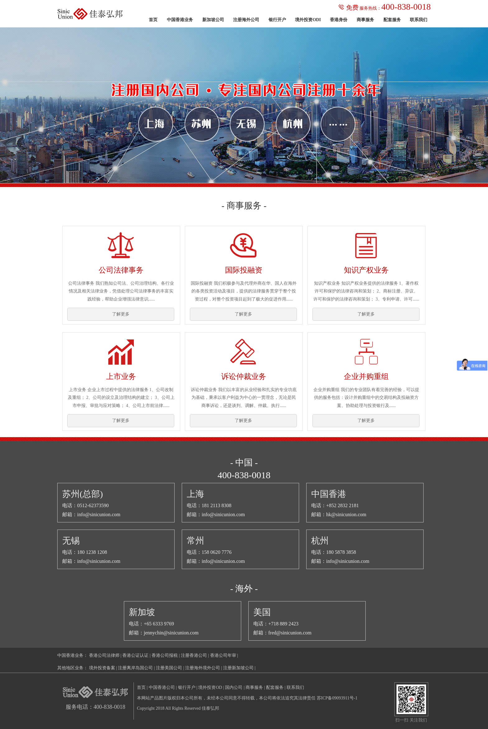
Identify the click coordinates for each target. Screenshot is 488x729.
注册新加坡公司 (238, 668)
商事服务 (365, 19)
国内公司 (233, 687)
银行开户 (277, 19)
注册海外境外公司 (202, 668)
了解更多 (120, 314)
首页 (153, 19)
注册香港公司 (194, 655)
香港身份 (338, 19)
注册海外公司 (246, 19)
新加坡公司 (213, 19)
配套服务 (392, 19)
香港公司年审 (223, 655)
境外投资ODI (308, 19)
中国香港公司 (162, 687)
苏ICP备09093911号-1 (337, 698)
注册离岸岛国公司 (135, 668)
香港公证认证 (135, 655)
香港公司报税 (165, 655)
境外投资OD (210, 687)
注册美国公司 (169, 668)
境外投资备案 (102, 668)
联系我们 (418, 19)
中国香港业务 (180, 19)
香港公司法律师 (104, 655)
